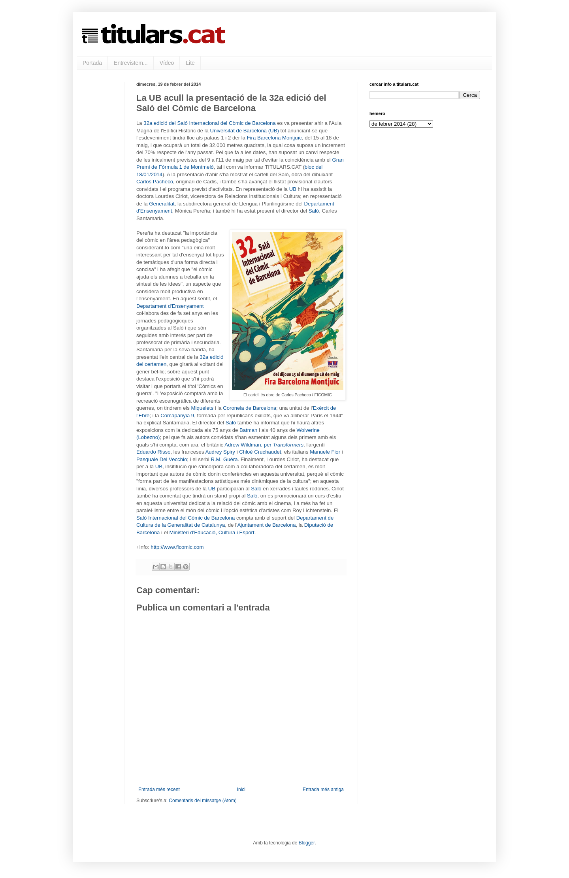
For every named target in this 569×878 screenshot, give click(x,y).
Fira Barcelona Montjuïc (274, 138)
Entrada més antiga (323, 789)
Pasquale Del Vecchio (161, 459)
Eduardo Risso (153, 452)
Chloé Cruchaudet (260, 452)
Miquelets (202, 408)
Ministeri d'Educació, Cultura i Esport (212, 532)
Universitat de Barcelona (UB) (244, 131)
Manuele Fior (325, 452)
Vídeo (167, 63)
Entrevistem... (131, 63)
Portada (92, 63)
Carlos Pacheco (154, 182)
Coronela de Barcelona (249, 408)
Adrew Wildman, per (263, 445)
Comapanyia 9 (177, 415)
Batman (248, 430)
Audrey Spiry (220, 452)
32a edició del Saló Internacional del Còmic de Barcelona (209, 123)
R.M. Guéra (224, 459)
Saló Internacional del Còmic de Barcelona (185, 518)
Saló (314, 211)
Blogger (307, 843)
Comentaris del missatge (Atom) (202, 800)
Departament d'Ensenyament (169, 306)
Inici (241, 789)
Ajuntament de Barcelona (266, 525)
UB (292, 189)
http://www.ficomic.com (177, 547)
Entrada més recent (159, 789)
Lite (190, 63)
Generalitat (162, 204)
